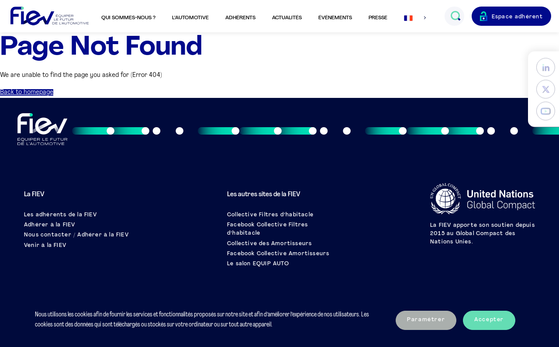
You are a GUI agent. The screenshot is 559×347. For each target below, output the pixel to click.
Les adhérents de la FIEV (60, 215)
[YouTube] (545, 111)
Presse (378, 18)
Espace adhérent (517, 17)
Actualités (287, 18)
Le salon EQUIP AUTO (258, 264)
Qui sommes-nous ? (128, 18)
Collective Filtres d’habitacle (270, 215)
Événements (335, 18)
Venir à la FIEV (45, 245)
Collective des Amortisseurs (269, 243)
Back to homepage (26, 92)
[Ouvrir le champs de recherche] (455, 16)
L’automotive (190, 18)
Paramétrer (426, 320)
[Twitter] (545, 89)
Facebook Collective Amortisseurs (278, 254)
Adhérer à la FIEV (49, 225)
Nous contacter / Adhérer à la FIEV (76, 235)
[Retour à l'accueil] (49, 16)
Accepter (489, 320)
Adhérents (240, 18)
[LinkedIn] (545, 67)
